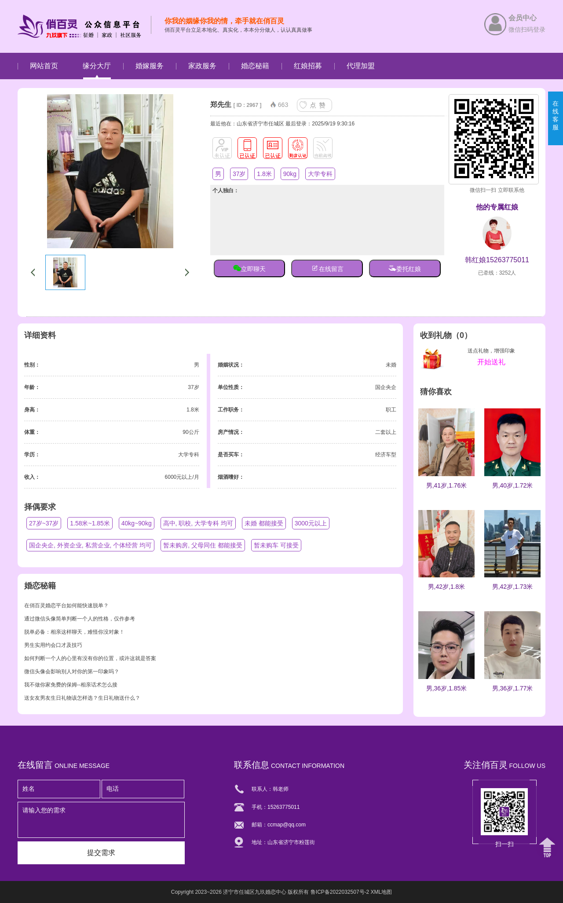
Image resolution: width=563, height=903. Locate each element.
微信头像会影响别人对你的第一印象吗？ (71, 671)
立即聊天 (249, 268)
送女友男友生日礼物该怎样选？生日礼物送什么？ (82, 698)
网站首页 (44, 66)
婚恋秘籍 (255, 66)
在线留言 (327, 268)
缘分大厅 (97, 66)
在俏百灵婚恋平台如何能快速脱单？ (66, 605)
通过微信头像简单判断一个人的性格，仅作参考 (79, 619)
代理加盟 (361, 66)
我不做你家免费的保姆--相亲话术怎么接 (70, 685)
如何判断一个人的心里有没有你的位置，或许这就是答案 (90, 658)
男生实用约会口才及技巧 (53, 645)
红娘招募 (308, 66)
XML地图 (381, 892)
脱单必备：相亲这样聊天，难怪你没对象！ (74, 632)
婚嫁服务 (149, 66)
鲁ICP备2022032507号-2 (340, 892)
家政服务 (202, 66)
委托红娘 (404, 268)
